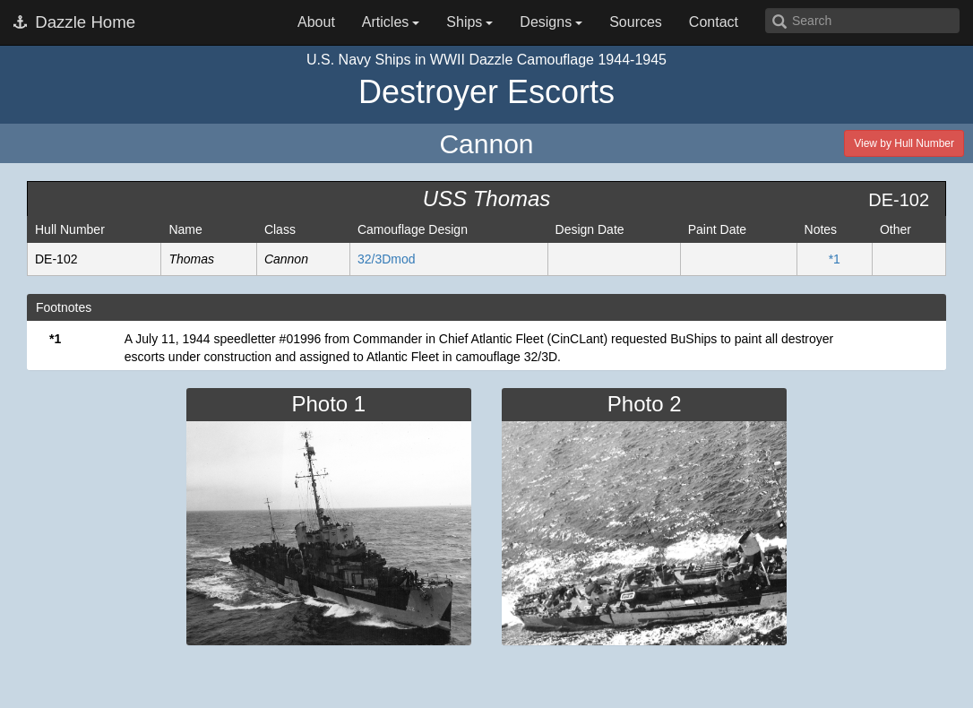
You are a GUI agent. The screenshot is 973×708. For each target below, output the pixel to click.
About (316, 22)
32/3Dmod (386, 259)
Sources (635, 22)
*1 (834, 259)
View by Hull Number (904, 143)
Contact (713, 22)
